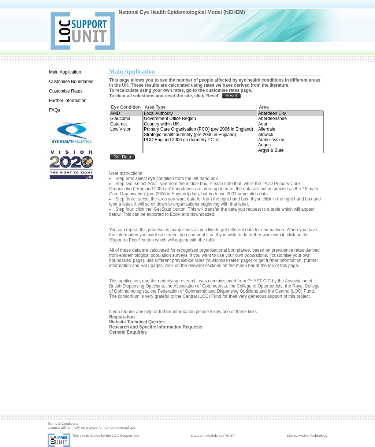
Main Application (65, 72)
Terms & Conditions (63, 423)
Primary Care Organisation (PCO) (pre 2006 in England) (200, 129)
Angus (290, 144)
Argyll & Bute (290, 150)
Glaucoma (126, 118)
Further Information (67, 100)
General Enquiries (128, 332)
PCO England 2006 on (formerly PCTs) (200, 139)
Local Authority (200, 113)
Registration (122, 316)
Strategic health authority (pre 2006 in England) (200, 134)
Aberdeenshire (290, 118)
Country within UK (200, 124)
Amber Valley (290, 139)
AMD (126, 113)
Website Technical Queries (137, 321)
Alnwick (290, 134)
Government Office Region (200, 118)
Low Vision (126, 129)
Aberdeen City (290, 113)
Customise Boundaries (71, 81)
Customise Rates (65, 91)
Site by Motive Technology (307, 435)
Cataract (126, 124)
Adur (290, 124)
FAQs (54, 110)
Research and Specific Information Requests (156, 327)
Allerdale (290, 129)
